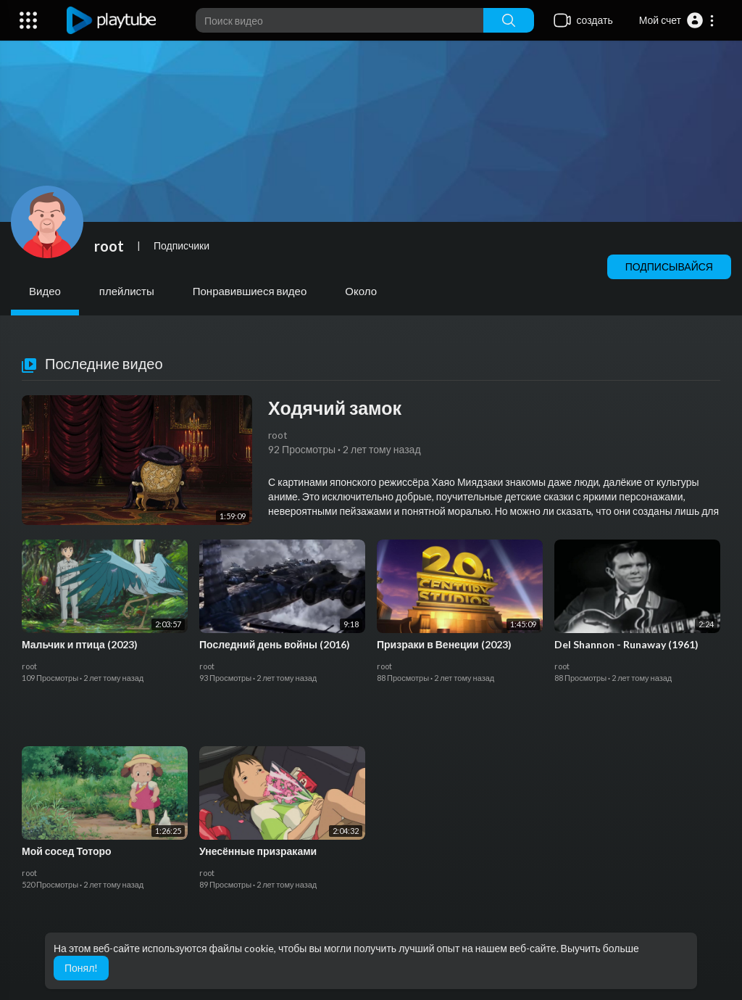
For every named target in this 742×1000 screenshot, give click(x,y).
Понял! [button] (81, 968)
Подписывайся (669, 266)
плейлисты (126, 290)
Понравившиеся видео (250, 290)
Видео (45, 290)
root (109, 246)
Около (361, 290)
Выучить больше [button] (600, 948)
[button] (677, 20)
